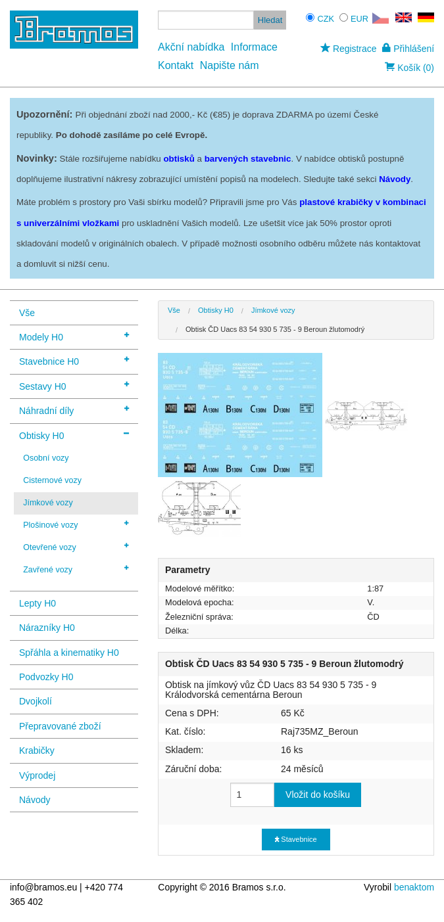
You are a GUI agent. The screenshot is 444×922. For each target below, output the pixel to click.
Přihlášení (408, 48)
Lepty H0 (37, 603)
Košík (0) (409, 67)
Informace (254, 47)
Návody (34, 800)
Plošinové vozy (76, 524)
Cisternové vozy (52, 480)
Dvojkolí (35, 701)
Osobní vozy (45, 458)
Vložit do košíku (317, 794)
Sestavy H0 (74, 385)
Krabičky (37, 750)
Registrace (348, 48)
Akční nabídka (191, 47)
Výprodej (37, 775)
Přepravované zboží (60, 726)
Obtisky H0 (74, 434)
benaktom (414, 887)
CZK (325, 19)
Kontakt (175, 65)
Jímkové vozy (48, 502)
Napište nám (229, 65)
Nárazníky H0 (47, 627)
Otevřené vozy (76, 547)
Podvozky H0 (46, 677)
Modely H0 (74, 336)
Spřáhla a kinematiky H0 (69, 652)
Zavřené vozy (76, 569)
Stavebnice (295, 839)
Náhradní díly (74, 409)
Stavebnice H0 (74, 360)
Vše (27, 313)
